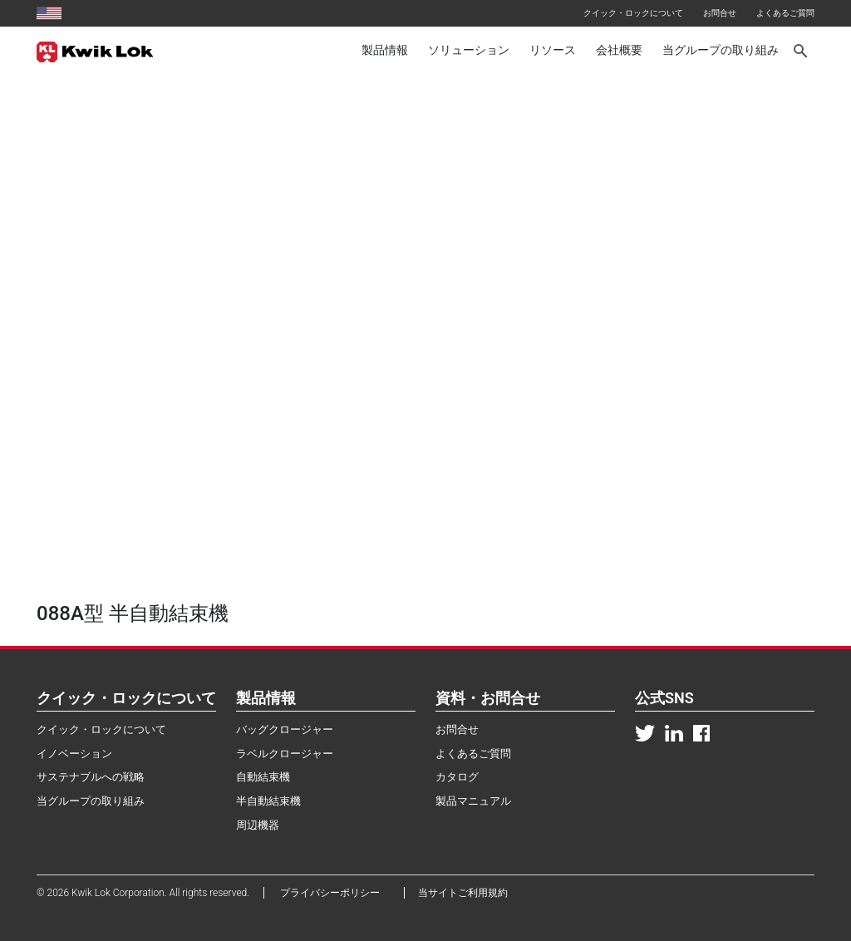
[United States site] (49, 12)
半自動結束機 (268, 801)
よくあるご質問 (785, 12)
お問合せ (719, 12)
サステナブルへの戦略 (91, 777)
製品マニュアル (473, 801)
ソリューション (468, 50)
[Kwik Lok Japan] (95, 50)
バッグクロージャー (284, 729)
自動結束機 (263, 777)
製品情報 (385, 50)
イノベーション (74, 753)
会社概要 (619, 50)
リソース (552, 50)
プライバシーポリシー (335, 893)
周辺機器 (257, 825)
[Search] (801, 51)
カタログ (457, 777)
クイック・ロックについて (633, 12)
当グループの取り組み (720, 50)
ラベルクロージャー (284, 753)
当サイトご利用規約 (463, 893)
